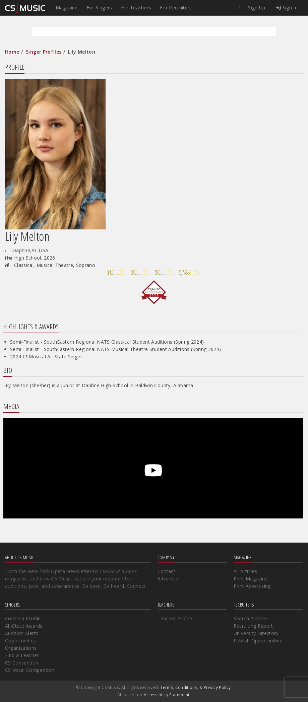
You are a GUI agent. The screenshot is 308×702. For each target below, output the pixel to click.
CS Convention (22, 662)
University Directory (256, 633)
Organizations (21, 648)
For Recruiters (176, 7)
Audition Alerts (21, 633)
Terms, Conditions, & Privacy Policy (195, 687)
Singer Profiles (43, 52)
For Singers (99, 7)
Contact (166, 571)
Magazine (67, 7)
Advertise (168, 578)
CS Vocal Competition (29, 670)
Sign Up (252, 7)
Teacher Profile (175, 618)
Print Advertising (252, 586)
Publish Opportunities (258, 640)
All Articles (245, 571)
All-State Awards (24, 626)
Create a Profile (23, 618)
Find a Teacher (22, 655)
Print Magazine (251, 578)
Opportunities (20, 640)
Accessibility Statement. (167, 695)
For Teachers (136, 7)
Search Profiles (251, 618)
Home (12, 52)
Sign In (287, 7)
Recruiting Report (253, 626)
